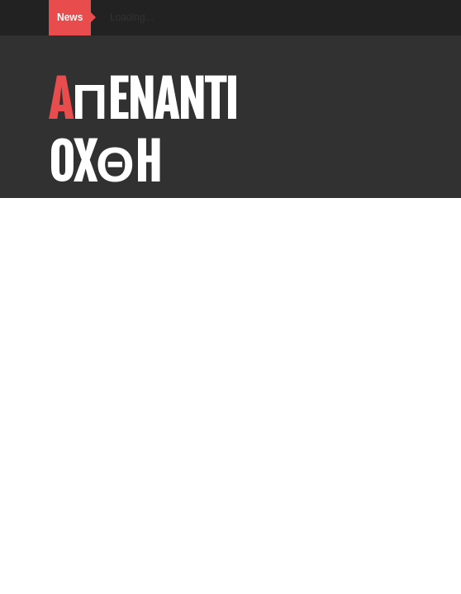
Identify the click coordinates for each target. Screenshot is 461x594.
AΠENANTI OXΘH (143, 131)
